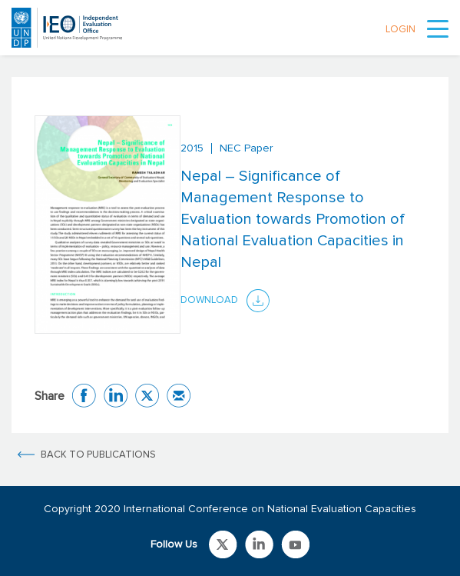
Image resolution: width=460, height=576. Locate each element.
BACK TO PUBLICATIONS (98, 455)
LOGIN (400, 30)
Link (223, 544)
